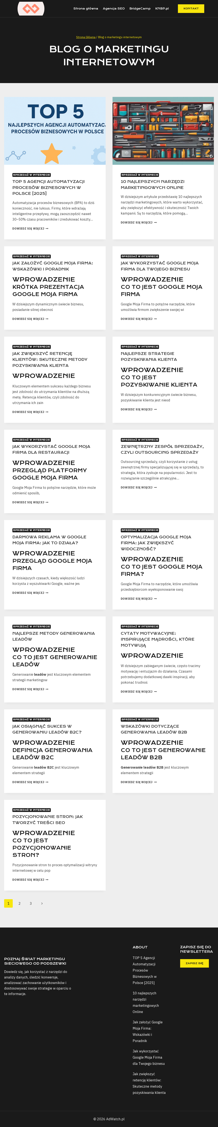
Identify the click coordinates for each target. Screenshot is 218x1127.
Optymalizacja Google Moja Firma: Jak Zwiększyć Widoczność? (160, 548)
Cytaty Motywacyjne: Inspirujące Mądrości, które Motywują (161, 645)
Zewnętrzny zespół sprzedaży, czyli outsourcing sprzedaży (156, 458)
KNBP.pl (162, 8)
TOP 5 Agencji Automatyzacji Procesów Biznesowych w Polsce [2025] (52, 187)
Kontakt (191, 8)
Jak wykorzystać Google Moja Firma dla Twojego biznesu (157, 268)
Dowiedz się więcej (30, 228)
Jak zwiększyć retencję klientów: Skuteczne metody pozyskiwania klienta (54, 365)
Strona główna (85, 8)
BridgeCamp (140, 8)
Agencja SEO (114, 8)
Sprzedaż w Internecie (31, 175)
